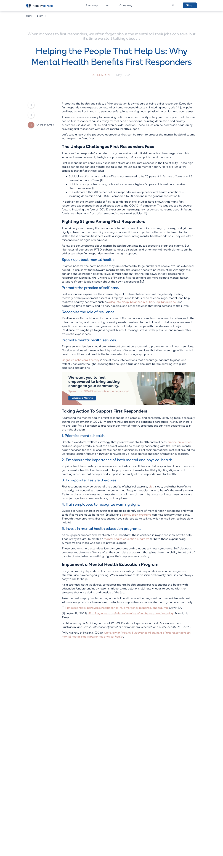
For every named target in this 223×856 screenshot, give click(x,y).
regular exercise (165, 302)
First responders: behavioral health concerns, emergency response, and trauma (116, 608)
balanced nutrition (142, 302)
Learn (108, 5)
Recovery (92, 5)
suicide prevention (180, 442)
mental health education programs (126, 539)
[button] (91, 5)
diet (151, 486)
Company (126, 5)
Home (29, 16)
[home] (44, 6)
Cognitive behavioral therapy (80, 360)
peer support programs (136, 514)
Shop (189, 5)
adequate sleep (118, 302)
